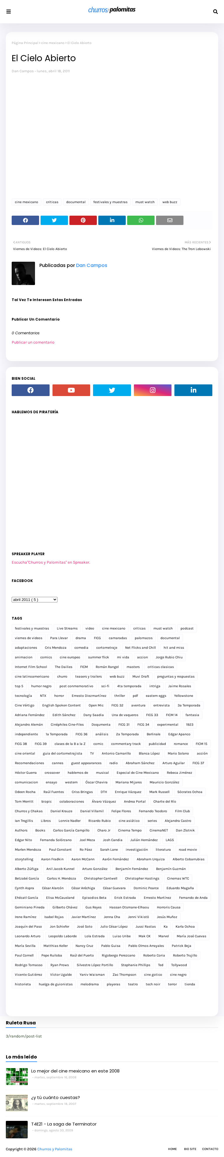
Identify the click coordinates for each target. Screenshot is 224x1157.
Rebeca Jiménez (179, 773)
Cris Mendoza (55, 648)
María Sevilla (25, 946)
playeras (113, 984)
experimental (167, 724)
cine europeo (70, 657)
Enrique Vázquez (128, 792)
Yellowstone (183, 696)
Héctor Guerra (26, 773)
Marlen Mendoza (28, 849)
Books (40, 830)
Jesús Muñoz (167, 917)
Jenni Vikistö (138, 917)
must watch (145, 202)
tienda (190, 984)
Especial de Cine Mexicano (138, 773)
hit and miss (174, 648)
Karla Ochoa (185, 926)
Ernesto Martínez (157, 898)
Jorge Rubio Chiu (169, 657)
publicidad (157, 744)
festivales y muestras (110, 202)
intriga (154, 686)
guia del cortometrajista (62, 753)
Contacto (210, 1149)
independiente (26, 734)
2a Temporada (127, 734)
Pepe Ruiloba (51, 955)
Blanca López (149, 753)
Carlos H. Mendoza (61, 878)
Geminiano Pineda (30, 907)
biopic (46, 801)
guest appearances (86, 763)
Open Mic (96, 705)
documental (75, 202)
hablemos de (78, 773)
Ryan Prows (59, 965)
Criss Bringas (82, 792)
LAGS (170, 840)
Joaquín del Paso (28, 926)
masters (133, 667)
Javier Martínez (83, 917)
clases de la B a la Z (70, 744)
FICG (97, 638)
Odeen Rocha (25, 792)
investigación (137, 849)
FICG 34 (143, 724)
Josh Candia (113, 840)
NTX (43, 696)
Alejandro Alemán (29, 724)
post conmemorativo (76, 686)
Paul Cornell (24, 955)
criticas (52, 202)
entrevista (161, 705)
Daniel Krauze (61, 811)
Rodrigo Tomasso (29, 965)
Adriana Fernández (30, 715)
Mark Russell (159, 792)
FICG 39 (41, 744)
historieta (23, 984)
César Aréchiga (83, 888)
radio (113, 763)
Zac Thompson (124, 975)
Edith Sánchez (64, 715)
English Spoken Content (61, 705)
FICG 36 (82, 734)
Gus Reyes (93, 907)
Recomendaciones (29, 763)
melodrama (89, 984)
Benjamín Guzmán (171, 869)
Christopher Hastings (142, 878)
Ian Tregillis (24, 821)
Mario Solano (178, 753)
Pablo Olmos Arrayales (146, 946)
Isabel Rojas (54, 917)
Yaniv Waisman (92, 975)
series (152, 821)
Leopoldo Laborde (62, 936)
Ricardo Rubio (99, 821)
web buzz (169, 202)
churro (62, 676)
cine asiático (129, 821)
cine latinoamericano (32, 676)
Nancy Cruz (84, 946)
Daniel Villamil (92, 811)
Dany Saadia (93, 715)
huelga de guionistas (56, 984)
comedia (81, 648)
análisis (101, 734)
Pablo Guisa (110, 946)
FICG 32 (117, 705)
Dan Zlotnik (185, 830)
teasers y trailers (88, 676)
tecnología (23, 696)
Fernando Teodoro (153, 811)
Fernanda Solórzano (56, 840)
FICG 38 (21, 744)
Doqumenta (101, 724)
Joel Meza (87, 840)
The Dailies (63, 667)
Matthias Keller (55, 946)
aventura (138, 705)
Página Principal (25, 43)
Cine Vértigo (24, 705)
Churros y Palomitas (54, 1149)
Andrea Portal (135, 801)
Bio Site (190, 1149)
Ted (160, 965)
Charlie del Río (164, 801)
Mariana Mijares (129, 782)
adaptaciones (26, 648)
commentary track (126, 744)
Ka (166, 926)
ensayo (51, 782)
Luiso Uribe (122, 936)
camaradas (118, 638)
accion (142, 657)
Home (172, 1149)
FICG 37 (198, 763)
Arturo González (95, 869)
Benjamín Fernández (132, 869)
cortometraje (106, 648)
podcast (187, 628)
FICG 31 (124, 724)
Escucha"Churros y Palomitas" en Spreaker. (51, 562)
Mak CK (144, 936)
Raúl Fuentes (53, 792)
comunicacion (26, 782)
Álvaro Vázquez (104, 801)
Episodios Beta (94, 898)
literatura (163, 849)
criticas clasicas (161, 667)
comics (46, 657)
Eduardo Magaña (180, 888)
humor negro (41, 686)
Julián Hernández (144, 840)
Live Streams (67, 628)
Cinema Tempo (130, 830)
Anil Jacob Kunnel (60, 869)
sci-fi (105, 686)
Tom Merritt (24, 801)
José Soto (84, 926)
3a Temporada (189, 705)
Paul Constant (60, 849)
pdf (135, 696)
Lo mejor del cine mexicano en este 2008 (75, 1071)
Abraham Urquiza (151, 859)
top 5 (19, 686)
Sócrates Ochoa (189, 792)
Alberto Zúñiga (26, 869)
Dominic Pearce (146, 888)
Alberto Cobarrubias (188, 859)
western (71, 782)
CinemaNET (159, 830)
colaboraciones (72, 801)
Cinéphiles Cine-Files (67, 724)
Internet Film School (31, 667)
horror (59, 696)
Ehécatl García (26, 898)
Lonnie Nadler (69, 821)
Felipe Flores (121, 811)
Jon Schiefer (59, 926)
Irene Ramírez (25, 917)
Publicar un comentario (33, 342)
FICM (84, 667)
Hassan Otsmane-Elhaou (129, 907)
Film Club (182, 811)
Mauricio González (164, 782)
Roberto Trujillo (185, 955)
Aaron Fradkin (52, 859)
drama (81, 638)
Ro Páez (86, 849)
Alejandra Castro (178, 821)
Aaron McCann (82, 859)
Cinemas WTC (178, 878)
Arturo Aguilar (173, 763)
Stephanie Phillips (135, 965)
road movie (188, 849)
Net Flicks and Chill (140, 648)
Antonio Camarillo (116, 753)
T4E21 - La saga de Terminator (64, 1124)
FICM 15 (201, 744)
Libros (46, 821)
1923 (189, 724)
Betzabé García (27, 878)
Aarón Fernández (115, 859)
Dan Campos (23, 71)
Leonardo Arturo (28, 936)
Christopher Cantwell (100, 878)
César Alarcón (53, 888)
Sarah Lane (109, 849)
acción (202, 753)
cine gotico (153, 975)
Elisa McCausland (60, 898)
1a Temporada (57, 734)
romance (181, 744)
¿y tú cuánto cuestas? (55, 1097)
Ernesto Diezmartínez (89, 696)
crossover (52, 773)
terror (172, 984)
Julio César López (114, 926)
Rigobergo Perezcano (118, 955)
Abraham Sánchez (140, 763)
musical (102, 773)
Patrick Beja (181, 946)
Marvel (163, 936)
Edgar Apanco (179, 734)
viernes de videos (28, 638)
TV (92, 753)
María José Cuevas (191, 936)
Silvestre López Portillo (95, 965)
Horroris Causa (169, 907)
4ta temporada (129, 686)
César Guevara (114, 888)
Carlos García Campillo (71, 830)
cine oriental (25, 753)
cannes (57, 763)
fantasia (192, 715)
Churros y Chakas (29, 811)
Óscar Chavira (96, 782)
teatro (133, 984)
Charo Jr (103, 830)
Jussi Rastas (146, 926)
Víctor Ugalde (61, 975)
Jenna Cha (112, 917)
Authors (21, 830)
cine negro (178, 975)
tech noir (153, 984)
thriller (119, 696)
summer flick (98, 657)
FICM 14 (172, 715)
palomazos (144, 638)
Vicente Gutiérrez (28, 975)
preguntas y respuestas (176, 676)
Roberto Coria (154, 955)
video (89, 628)
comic (98, 744)
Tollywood (179, 965)
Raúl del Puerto (82, 955)
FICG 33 (152, 715)
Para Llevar (59, 638)
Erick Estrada (125, 898)
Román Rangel (107, 667)
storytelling (24, 859)
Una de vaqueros (125, 715)
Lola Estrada (95, 936)
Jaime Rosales (179, 686)
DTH (104, 792)
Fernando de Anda (193, 898)
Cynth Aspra (24, 888)
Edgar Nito (23, 840)
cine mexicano (52, 43)
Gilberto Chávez (65, 907)
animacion (23, 657)
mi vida (123, 657)
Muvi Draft (140, 676)
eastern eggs (156, 696)
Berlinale (153, 734)
